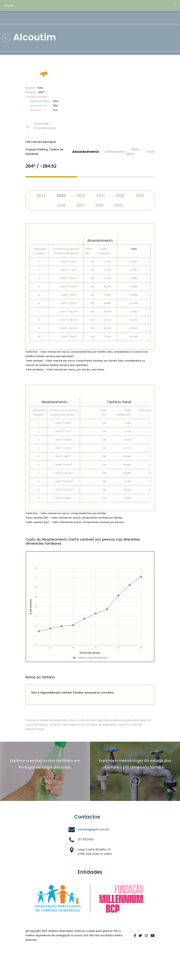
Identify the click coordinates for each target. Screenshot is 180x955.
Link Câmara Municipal (41, 142)
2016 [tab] (99, 205)
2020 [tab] (120, 195)
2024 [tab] (40, 195)
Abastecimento (85, 151)
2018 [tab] (61, 205)
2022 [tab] (81, 195)
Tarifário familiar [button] (38, 97)
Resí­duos (133, 151)
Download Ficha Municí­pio (41, 125)
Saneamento (115, 151)
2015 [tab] (118, 205)
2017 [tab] (80, 205)
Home (9, 5)
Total (150, 151)
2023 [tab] (61, 195)
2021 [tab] (101, 195)
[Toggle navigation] (174, 5)
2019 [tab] (140, 195)
